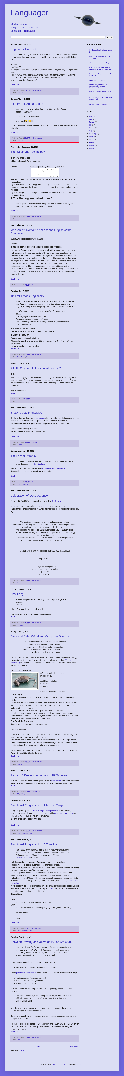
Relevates (29, 31)
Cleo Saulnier (39, 464)
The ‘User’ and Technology (28, 151)
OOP (91, 140)
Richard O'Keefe (23, 857)
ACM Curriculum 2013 (63, 813)
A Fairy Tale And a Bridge (27, 103)
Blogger (79, 1064)
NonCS (19, 582)
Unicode (92, 148)
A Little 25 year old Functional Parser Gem (38, 368)
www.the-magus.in (59, 1064)
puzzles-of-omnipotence (26, 972)
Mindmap (92, 134)
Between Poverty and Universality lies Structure (41, 941)
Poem (91, 142)
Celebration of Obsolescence (29, 495)
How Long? (18, 593)
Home (39, 1046)
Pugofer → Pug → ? (24, 49)
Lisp (27, 356)
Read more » (15, 84)
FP (22, 92)
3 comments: (36, 442)
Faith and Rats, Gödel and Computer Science (40, 636)
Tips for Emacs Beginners (27, 296)
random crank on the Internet (53, 468)
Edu (18, 92)
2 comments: (36, 398)
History (25, 484)
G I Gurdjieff (57, 501)
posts (51, 888)
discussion (40, 418)
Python (19, 444)
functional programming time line (44, 810)
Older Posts (74, 1046)
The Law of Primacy (23, 455)
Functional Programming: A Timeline (34, 844)
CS (18, 793)
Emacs (23, 356)
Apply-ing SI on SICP (97, 80)
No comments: (37, 90)
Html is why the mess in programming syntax (98, 86)
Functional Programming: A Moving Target (37, 805)
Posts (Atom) (26, 1050)
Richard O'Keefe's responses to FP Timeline (39, 775)
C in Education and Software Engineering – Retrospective (100, 68)
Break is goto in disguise (26, 412)
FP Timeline (56, 780)
